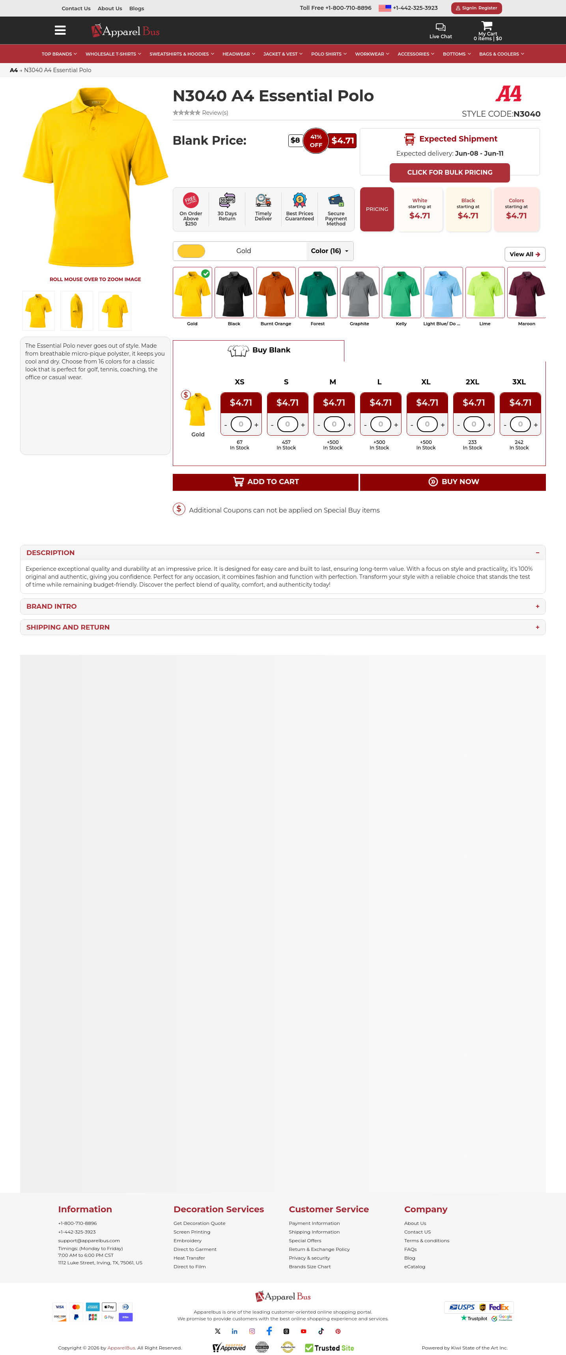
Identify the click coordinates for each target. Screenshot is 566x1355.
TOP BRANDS (57, 54)
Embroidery (188, 1240)
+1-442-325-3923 (408, 7)
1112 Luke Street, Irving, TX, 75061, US (100, 1263)
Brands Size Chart (310, 1266)
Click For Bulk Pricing (450, 172)
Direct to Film (190, 1266)
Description (50, 553)
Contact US (417, 1232)
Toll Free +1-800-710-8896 (336, 7)
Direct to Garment (195, 1249)
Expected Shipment (450, 139)
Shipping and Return (68, 627)
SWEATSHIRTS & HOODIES (179, 54)
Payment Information (314, 1223)
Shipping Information (314, 1232)
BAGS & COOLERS (499, 54)
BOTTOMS (454, 54)
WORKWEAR (369, 54)
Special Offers (305, 1240)
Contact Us (76, 8)
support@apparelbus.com (89, 1240)
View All (522, 254)
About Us (110, 8)
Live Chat (441, 31)
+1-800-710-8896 (77, 1223)
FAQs (410, 1249)
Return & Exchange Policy (319, 1249)
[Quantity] (241, 424)
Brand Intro (51, 606)
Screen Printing (192, 1232)
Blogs (136, 8)
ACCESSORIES (414, 54)
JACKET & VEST (280, 54)
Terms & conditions (426, 1240)
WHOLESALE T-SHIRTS (111, 54)
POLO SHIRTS (326, 54)
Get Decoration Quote (200, 1223)
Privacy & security (309, 1258)
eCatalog (414, 1266)
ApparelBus (121, 1348)
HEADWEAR (236, 54)
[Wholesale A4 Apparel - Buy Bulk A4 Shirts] (509, 93)
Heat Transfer (189, 1258)
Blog (409, 1258)
